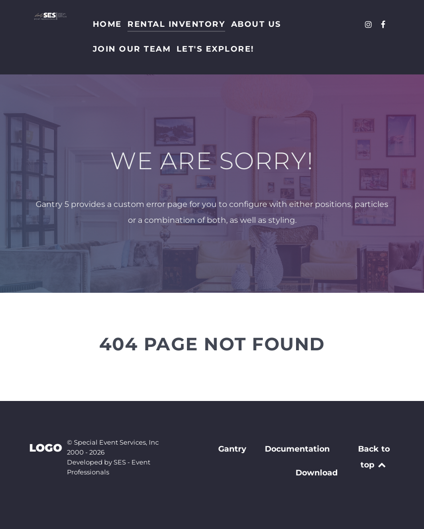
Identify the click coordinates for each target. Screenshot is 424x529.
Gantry (232, 449)
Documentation (297, 449)
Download (317, 472)
